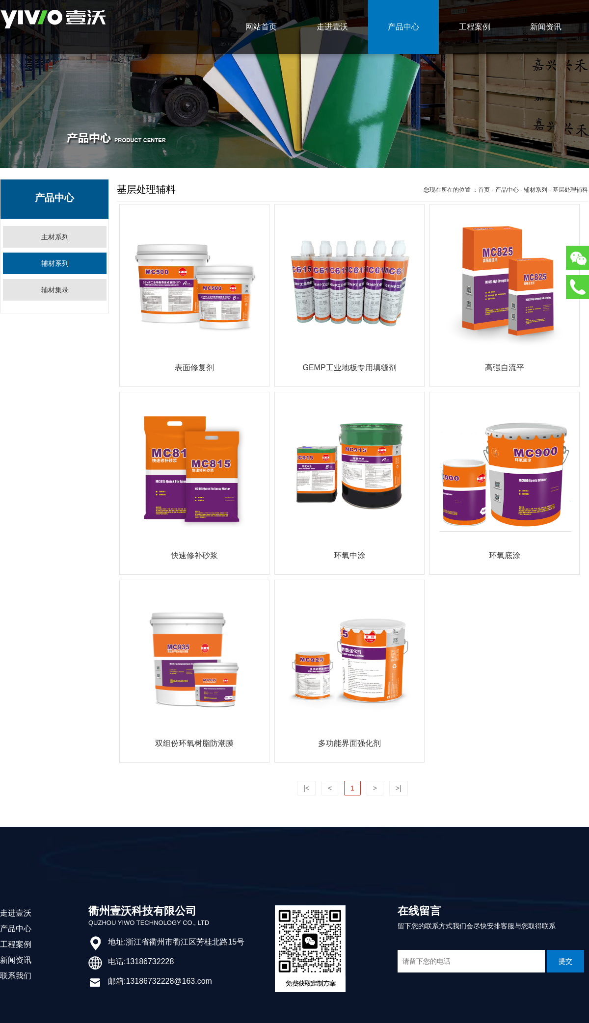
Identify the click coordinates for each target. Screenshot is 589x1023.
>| (399, 788)
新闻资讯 (546, 27)
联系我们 (15, 976)
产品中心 (403, 27)
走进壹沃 (332, 27)
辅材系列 (535, 189)
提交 (565, 961)
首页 (484, 189)
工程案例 (474, 27)
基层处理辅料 (570, 189)
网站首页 (261, 27)
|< (306, 788)
